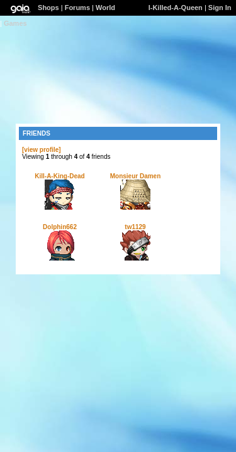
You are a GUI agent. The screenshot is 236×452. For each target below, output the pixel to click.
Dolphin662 (60, 226)
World (105, 7)
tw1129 (135, 226)
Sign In (220, 7)
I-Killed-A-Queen (176, 7)
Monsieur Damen (135, 176)
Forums (77, 7)
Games (15, 23)
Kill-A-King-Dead (59, 176)
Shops (48, 7)
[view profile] (41, 149)
